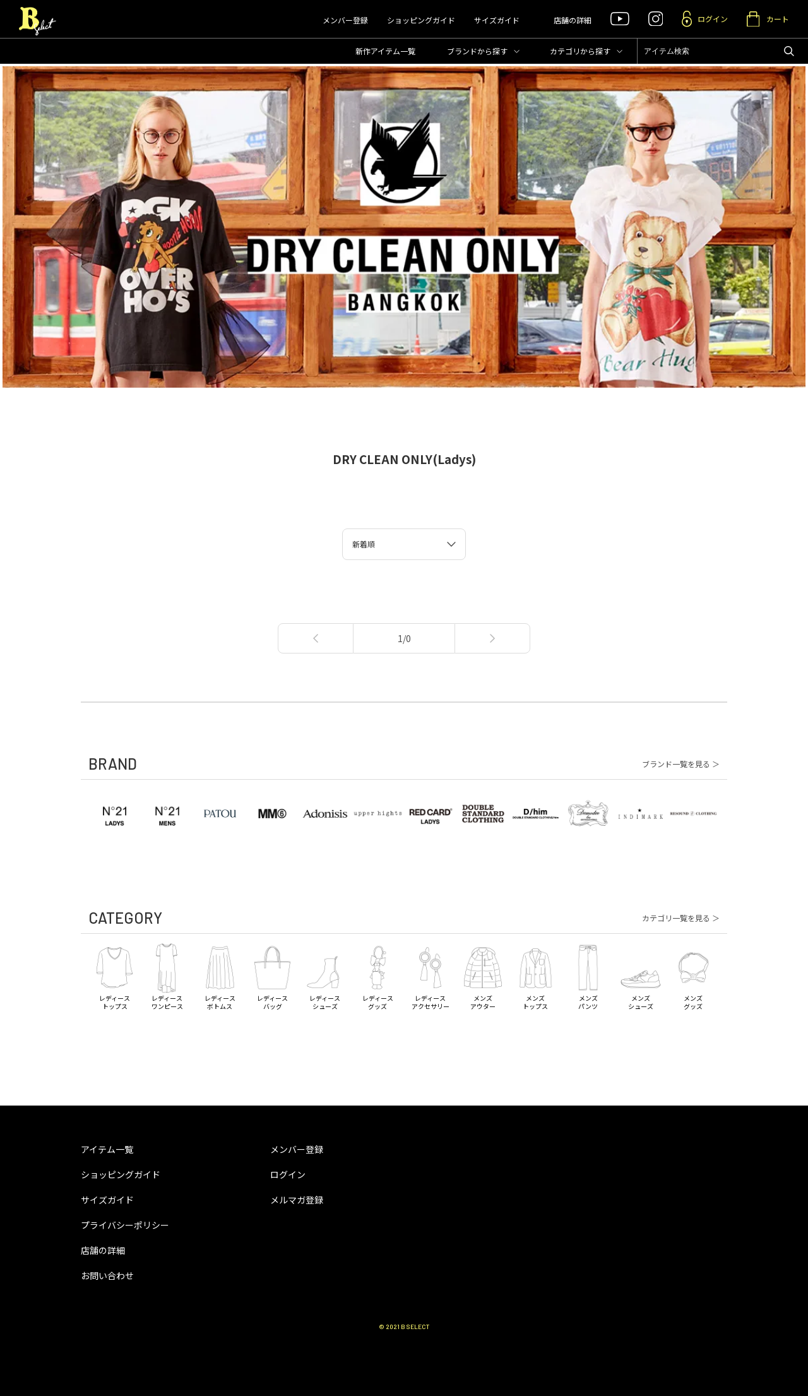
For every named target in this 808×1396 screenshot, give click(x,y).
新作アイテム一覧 (385, 50)
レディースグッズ (378, 975)
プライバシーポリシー (125, 1225)
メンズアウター (482, 975)
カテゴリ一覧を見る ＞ (681, 918)
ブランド (477, 50)
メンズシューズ (640, 975)
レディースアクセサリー (430, 975)
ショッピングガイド (421, 20)
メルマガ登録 (296, 1199)
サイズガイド (497, 20)
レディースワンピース (167, 975)
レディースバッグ (272, 975)
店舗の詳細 (572, 20)
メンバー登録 (345, 20)
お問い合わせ (107, 1275)
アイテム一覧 (107, 1149)
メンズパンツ (588, 975)
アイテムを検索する (789, 51)
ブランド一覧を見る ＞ (681, 764)
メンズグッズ (693, 975)
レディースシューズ (325, 975)
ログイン (288, 1174)
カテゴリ (580, 50)
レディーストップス (114, 975)
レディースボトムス (220, 975)
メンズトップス (535, 975)
